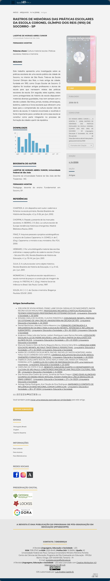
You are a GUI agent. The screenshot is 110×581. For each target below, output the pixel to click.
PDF (72, 88)
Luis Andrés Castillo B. (64, 572)
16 (30, 394)
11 (19, 394)
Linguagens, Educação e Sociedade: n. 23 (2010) (49, 365)
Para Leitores (17, 448)
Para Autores (17, 452)
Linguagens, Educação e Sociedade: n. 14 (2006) (42, 372)
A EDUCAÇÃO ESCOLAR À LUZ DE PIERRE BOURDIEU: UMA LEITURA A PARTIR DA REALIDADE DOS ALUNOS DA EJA (56, 337)
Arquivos (24, 12)
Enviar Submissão (23, 409)
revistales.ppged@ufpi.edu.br (58, 560)
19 (36, 394)
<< (14, 394)
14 (26, 394)
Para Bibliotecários (20, 456)
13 (23, 394)
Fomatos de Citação (78, 145)
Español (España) (19, 433)
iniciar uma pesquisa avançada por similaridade (50, 400)
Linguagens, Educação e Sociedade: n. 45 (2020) (72, 357)
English (16, 430)
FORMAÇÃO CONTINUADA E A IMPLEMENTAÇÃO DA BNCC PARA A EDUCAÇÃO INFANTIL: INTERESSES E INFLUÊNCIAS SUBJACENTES (56, 327)
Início (15, 12)
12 (21, 394)
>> (40, 394)
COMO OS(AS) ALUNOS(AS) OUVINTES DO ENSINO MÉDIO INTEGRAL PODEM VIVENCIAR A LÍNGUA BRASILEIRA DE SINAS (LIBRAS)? (57, 376)
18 (34, 394)
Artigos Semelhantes (23, 303)
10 (18, 394)
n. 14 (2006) (35, 12)
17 (32, 394)
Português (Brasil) (19, 427)
